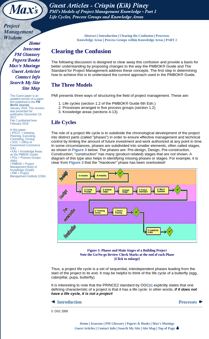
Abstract (90, 36)
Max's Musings (163, 323)
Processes (163, 36)
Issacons (97, 323)
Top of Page (168, 328)
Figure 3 (79, 150)
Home (84, 323)
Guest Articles (85, 328)
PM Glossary (114, 323)
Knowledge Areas (89, 40)
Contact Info (106, 328)
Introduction (108, 36)
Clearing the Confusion (136, 36)
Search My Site (129, 328)
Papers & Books (138, 323)
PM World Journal (25, 103)
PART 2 (171, 40)
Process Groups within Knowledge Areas (134, 40)
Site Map (149, 328)
